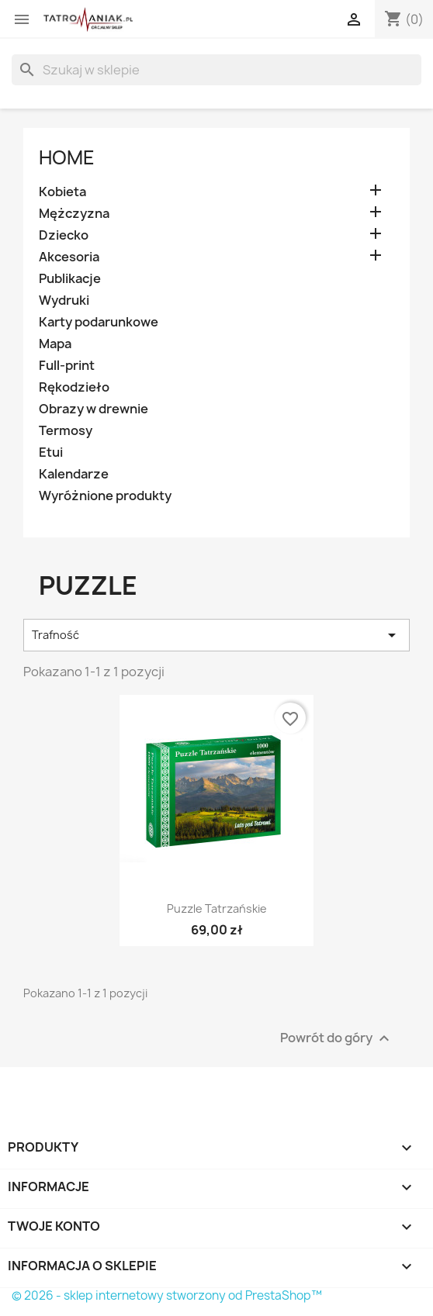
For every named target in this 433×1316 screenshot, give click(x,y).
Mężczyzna (74, 214)
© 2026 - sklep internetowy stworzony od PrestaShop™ (167, 1295)
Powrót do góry (336, 1038)
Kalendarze (74, 474)
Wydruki (64, 300)
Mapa (55, 344)
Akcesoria (69, 257)
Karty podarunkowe (98, 322)
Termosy (65, 431)
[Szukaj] (216, 69)
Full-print (67, 365)
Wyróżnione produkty (105, 496)
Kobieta (62, 192)
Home (67, 157)
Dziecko (63, 235)
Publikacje (70, 279)
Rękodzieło (74, 387)
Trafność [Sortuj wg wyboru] (216, 635)
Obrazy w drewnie (93, 409)
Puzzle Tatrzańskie (217, 908)
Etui (51, 452)
